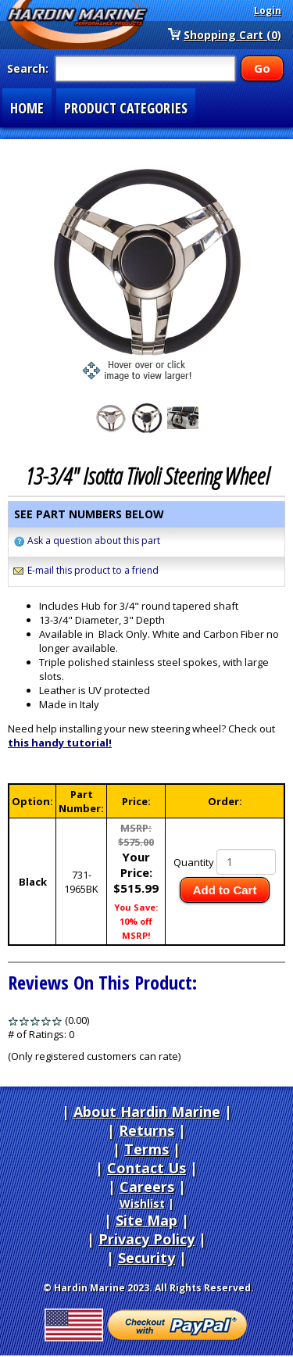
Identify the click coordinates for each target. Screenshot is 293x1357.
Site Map (146, 1220)
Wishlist (142, 1203)
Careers (147, 1186)
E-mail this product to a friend (93, 570)
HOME (27, 107)
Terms (146, 1149)
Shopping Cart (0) (232, 34)
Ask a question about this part (93, 540)
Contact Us (146, 1167)
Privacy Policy (146, 1239)
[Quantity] (246, 862)
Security (146, 1257)
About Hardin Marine (146, 1111)
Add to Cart (225, 890)
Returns (146, 1130)
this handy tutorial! (60, 743)
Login (267, 10)
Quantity (193, 862)
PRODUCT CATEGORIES (126, 107)
